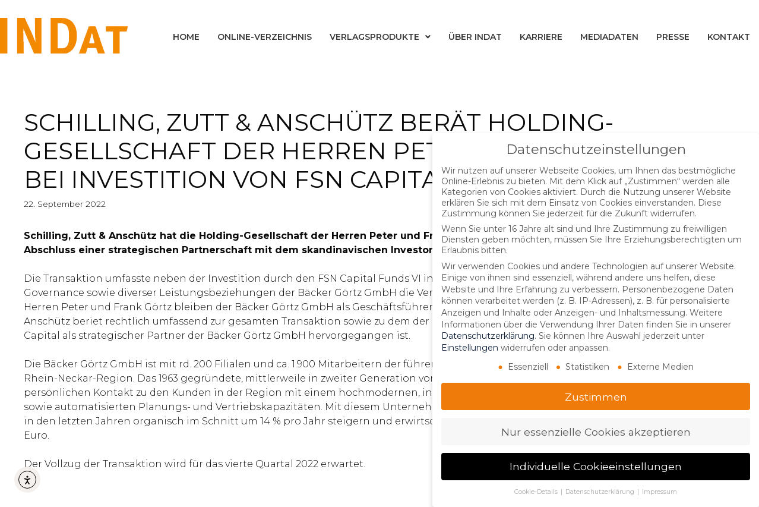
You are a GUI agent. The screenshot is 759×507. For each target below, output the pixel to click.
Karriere (541, 37)
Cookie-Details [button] (536, 492)
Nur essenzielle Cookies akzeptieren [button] (596, 431)
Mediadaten (609, 37)
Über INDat (475, 37)
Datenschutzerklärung (488, 335)
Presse (673, 37)
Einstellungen (469, 347)
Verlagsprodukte (380, 37)
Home (186, 37)
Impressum (659, 492)
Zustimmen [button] (596, 396)
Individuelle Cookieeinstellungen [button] (596, 466)
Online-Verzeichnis (264, 37)
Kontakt (728, 37)
